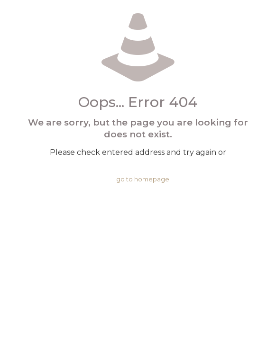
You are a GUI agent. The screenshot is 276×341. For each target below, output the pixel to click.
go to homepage (142, 179)
